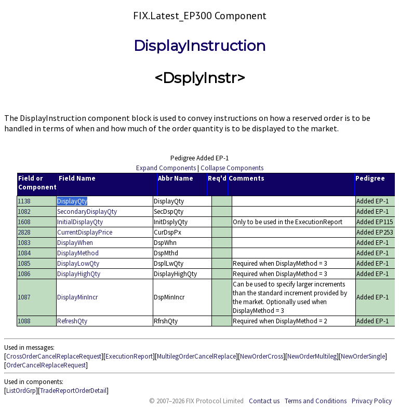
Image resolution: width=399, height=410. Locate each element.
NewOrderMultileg (312, 356)
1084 (24, 253)
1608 (24, 221)
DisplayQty (72, 201)
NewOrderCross (261, 356)
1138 (24, 201)
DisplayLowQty (78, 263)
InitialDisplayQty (80, 221)
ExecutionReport (129, 356)
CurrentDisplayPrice (84, 232)
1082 (24, 211)
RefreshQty (72, 321)
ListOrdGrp (21, 390)
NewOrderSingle (363, 356)
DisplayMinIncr (77, 297)
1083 (24, 242)
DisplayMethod (78, 253)
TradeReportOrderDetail (73, 390)
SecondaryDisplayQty (87, 211)
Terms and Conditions (316, 401)
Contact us (264, 401)
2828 (24, 232)
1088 (24, 321)
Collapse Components (232, 167)
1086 (24, 273)
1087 (24, 297)
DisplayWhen (75, 242)
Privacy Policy (372, 401)
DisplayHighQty (78, 273)
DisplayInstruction (200, 45)
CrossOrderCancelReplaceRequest (53, 356)
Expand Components (166, 167)
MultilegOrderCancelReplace (196, 356)
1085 (24, 263)
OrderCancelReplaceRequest (46, 365)
